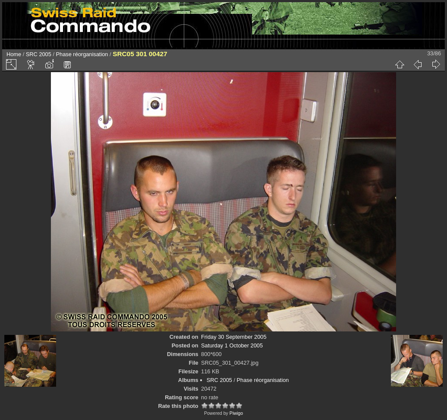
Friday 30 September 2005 (234, 337)
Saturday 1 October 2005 (232, 345)
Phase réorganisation (82, 54)
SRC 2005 (38, 54)
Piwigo (236, 413)
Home (13, 54)
